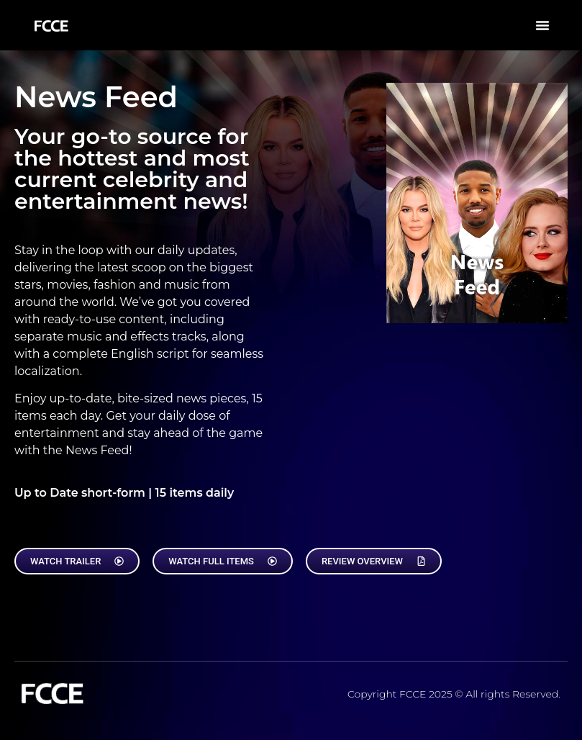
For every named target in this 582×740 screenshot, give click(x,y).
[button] (542, 25)
